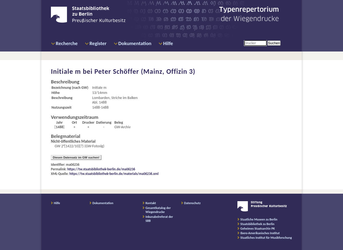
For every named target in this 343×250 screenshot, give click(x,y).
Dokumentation (134, 43)
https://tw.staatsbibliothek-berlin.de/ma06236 (101, 169)
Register (98, 43)
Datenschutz (192, 203)
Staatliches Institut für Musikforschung (266, 238)
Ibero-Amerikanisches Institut (260, 233)
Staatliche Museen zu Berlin (258, 219)
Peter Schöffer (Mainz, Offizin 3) (144, 71)
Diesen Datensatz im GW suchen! (76, 157)
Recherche (67, 43)
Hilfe (168, 43)
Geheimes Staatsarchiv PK (257, 228)
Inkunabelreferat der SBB (159, 219)
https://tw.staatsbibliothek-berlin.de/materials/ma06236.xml (114, 174)
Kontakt (151, 203)
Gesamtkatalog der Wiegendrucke (158, 210)
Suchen (274, 43)
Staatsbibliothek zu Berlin (257, 224)
